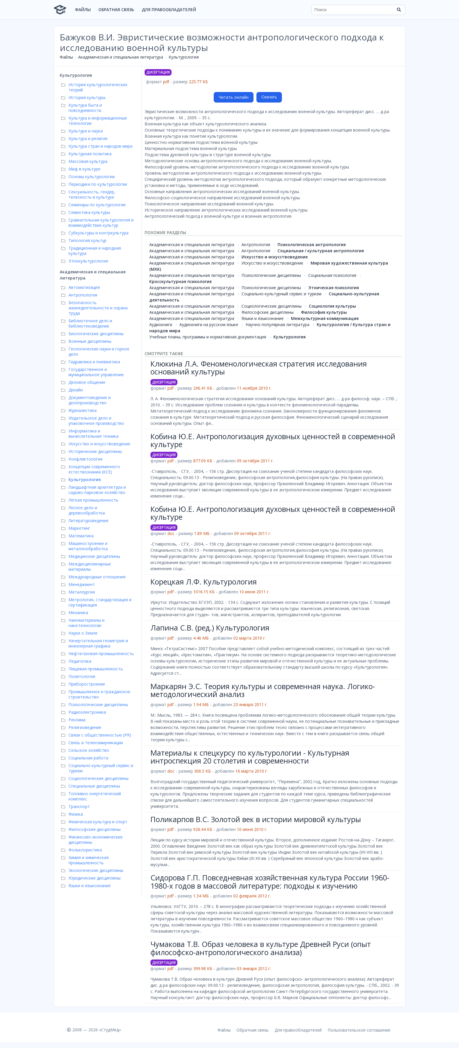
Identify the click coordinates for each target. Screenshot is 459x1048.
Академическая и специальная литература (120, 57)
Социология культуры (332, 306)
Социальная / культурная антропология (321, 250)
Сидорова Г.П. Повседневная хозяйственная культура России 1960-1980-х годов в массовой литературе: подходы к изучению (269, 882)
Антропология (256, 244)
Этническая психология (333, 287)
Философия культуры (324, 312)
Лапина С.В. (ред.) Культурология (209, 628)
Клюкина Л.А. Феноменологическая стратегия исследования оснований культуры (258, 368)
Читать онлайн (234, 97)
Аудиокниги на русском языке (208, 324)
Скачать (269, 97)
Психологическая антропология (312, 244)
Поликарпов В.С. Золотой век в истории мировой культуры (255, 819)
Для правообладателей (169, 9)
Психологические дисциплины (271, 275)
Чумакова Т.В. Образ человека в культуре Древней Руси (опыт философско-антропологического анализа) (260, 948)
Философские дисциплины (268, 312)
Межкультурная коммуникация (325, 318)
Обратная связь (116, 9)
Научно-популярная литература (277, 324)
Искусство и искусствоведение (275, 257)
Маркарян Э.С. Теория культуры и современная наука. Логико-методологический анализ (262, 690)
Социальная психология (332, 275)
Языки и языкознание (263, 318)
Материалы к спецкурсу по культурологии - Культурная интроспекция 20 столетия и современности (249, 757)
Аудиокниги (160, 324)
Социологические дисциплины (272, 306)
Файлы (83, 9)
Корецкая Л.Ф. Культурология (203, 582)
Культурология (184, 57)
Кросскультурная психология (180, 281)
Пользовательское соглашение (359, 1030)
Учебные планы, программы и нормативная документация (207, 337)
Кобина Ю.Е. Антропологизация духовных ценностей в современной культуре (272, 440)
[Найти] (399, 10)
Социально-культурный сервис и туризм (281, 293)
